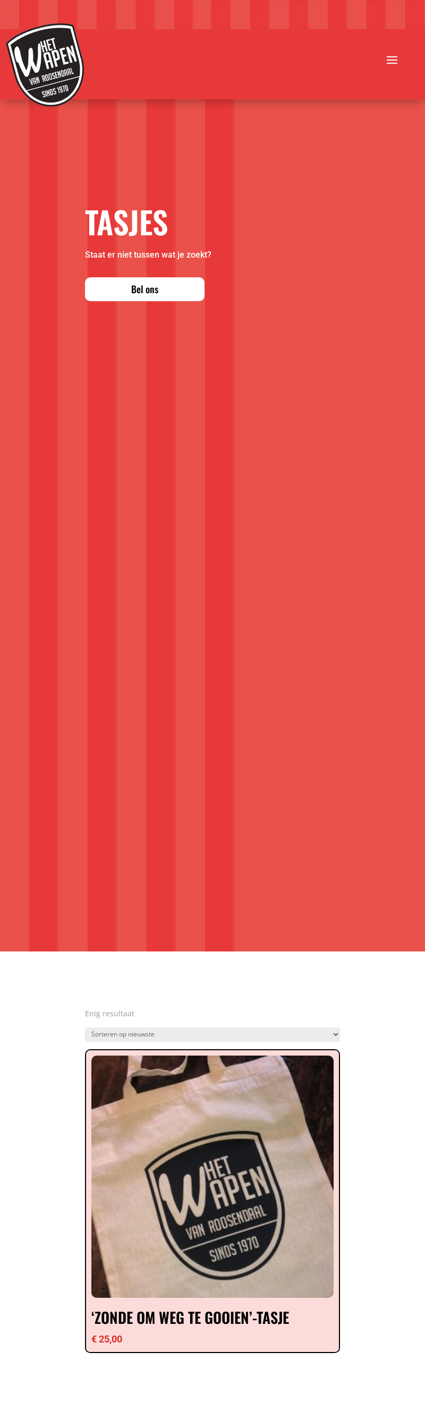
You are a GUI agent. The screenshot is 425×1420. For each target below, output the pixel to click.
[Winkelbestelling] (212, 1034)
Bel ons (144, 289)
